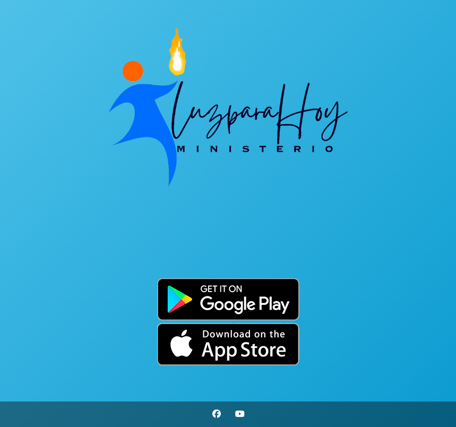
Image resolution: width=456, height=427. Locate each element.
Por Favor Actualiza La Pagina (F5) (227, 255)
